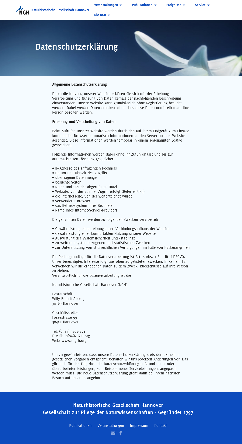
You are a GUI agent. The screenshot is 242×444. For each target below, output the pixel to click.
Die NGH (100, 15)
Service (200, 5)
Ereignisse (173, 5)
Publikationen (142, 5)
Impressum (139, 425)
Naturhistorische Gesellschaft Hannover (60, 10)
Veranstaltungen (106, 5)
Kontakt (160, 425)
